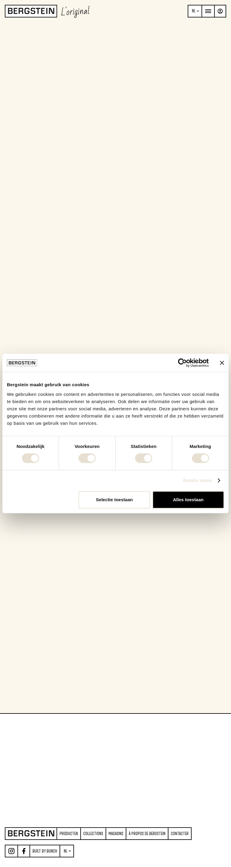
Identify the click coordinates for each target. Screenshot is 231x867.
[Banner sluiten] (222, 363)
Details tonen (197, 480)
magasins (116, 833)
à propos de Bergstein (147, 833)
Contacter (180, 833)
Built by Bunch (44, 851)
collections (93, 833)
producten (69, 833)
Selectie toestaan (114, 499)
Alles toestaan (188, 499)
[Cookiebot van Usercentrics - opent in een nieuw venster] (182, 362)
